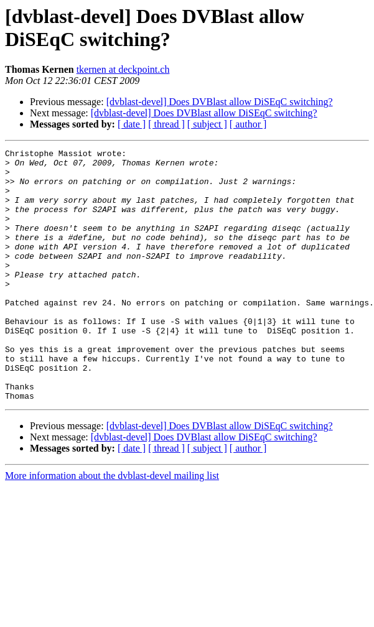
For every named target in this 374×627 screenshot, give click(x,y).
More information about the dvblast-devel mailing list (112, 526)
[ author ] (248, 124)
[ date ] (132, 124)
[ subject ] (207, 124)
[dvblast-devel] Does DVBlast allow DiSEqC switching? (219, 101)
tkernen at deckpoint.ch (123, 69)
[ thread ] (166, 124)
